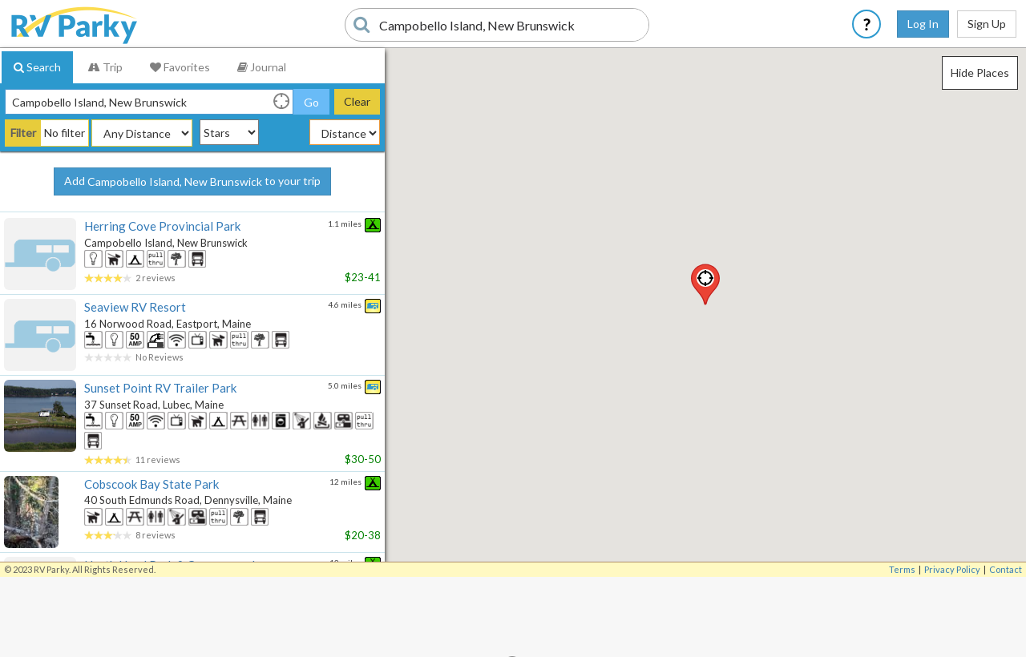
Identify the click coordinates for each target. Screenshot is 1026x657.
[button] (705, 284)
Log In (923, 23)
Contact (1005, 569)
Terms (902, 569)
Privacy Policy (952, 569)
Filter (23, 132)
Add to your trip (192, 182)
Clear (357, 101)
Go (311, 102)
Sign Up (986, 23)
